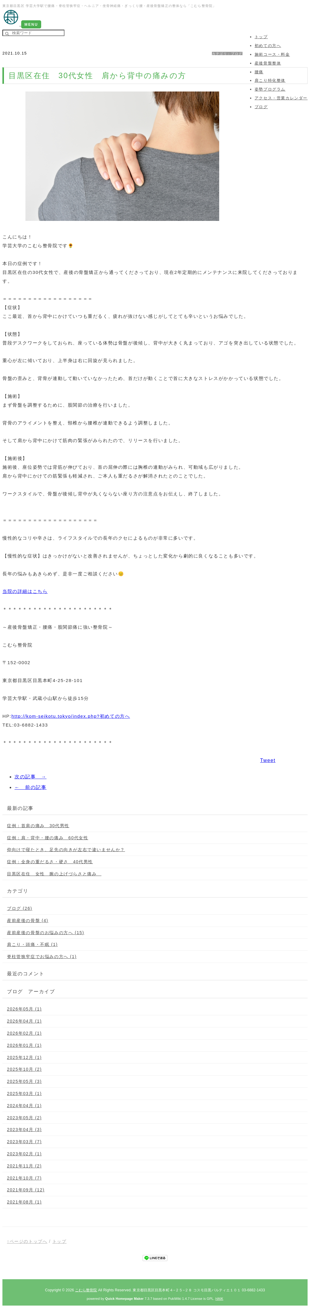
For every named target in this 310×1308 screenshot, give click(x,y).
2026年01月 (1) (24, 1045)
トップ (59, 1241)
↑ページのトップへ (27, 1241)
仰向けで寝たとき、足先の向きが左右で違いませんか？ (66, 849)
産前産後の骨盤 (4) (27, 920)
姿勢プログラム (270, 89)
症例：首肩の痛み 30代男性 (38, 825)
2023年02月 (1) (24, 1153)
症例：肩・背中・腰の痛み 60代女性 (47, 837)
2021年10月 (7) (24, 1178)
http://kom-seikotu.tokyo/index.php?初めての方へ (71, 716)
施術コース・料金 (272, 54)
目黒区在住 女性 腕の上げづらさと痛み (54, 873)
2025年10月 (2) (24, 1069)
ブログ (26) (19, 908)
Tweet (267, 760)
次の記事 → (31, 776)
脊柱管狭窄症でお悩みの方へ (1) (42, 956)
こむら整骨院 (86, 1290)
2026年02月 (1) (24, 1033)
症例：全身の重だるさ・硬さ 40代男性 (50, 861)
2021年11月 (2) (24, 1165)
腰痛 (259, 72)
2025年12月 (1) (24, 1057)
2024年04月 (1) (24, 1105)
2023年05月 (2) (24, 1117)
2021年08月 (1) (24, 1202)
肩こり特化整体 (270, 80)
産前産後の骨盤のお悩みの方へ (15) (45, 932)
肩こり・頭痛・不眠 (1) (32, 944)
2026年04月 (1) (24, 1021)
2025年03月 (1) (24, 1093)
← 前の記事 (31, 787)
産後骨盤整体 (268, 63)
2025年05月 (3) (24, 1081)
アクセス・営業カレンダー (281, 98)
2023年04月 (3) (24, 1129)
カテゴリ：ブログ (227, 53)
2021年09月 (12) (26, 1189)
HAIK (219, 1298)
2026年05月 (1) (24, 1009)
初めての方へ (268, 45)
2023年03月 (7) (24, 1141)
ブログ (261, 107)
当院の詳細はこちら (25, 591)
